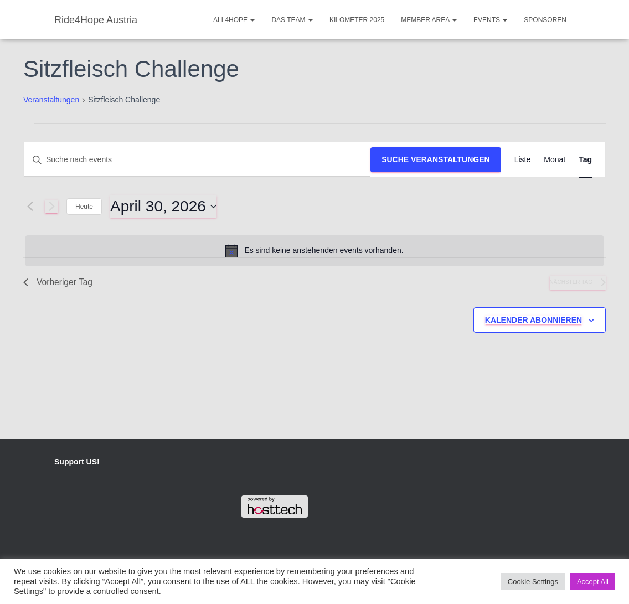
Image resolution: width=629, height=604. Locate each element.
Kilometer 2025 (356, 20)
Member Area (429, 20)
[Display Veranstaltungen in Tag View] (585, 159)
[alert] (314, 250)
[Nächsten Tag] (51, 206)
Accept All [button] (593, 581)
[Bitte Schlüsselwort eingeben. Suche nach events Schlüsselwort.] (197, 159)
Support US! (77, 462)
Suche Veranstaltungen (435, 159)
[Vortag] (30, 206)
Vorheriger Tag (58, 282)
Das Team (291, 20)
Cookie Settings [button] (533, 581)
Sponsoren (545, 20)
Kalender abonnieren (533, 320)
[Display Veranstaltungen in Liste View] (522, 159)
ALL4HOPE (234, 20)
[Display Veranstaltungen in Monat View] (554, 159)
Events (490, 20)
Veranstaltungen (51, 99)
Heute (84, 206)
